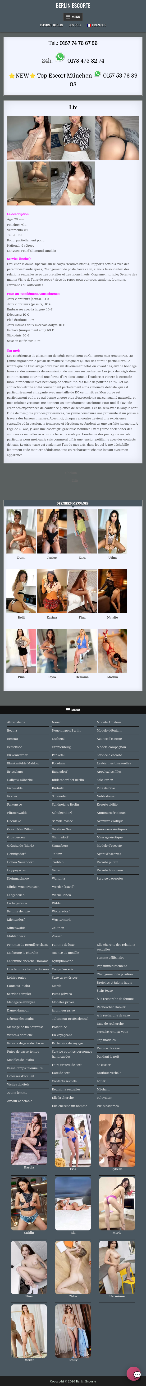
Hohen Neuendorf (20, 862)
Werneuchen (61, 895)
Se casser (103, 1065)
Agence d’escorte (109, 739)
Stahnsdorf (60, 837)
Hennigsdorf (16, 854)
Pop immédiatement (112, 966)
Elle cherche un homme (69, 1106)
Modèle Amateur (109, 722)
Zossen (57, 936)
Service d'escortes (110, 878)
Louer (101, 1081)
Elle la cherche (63, 1097)
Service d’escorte (109, 755)
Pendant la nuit (108, 1056)
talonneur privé (63, 1010)
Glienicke (14, 821)
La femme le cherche (22, 953)
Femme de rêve (108, 1048)
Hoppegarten (16, 870)
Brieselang (15, 771)
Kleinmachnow (18, 878)
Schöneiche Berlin (65, 804)
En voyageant (62, 1035)
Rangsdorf (59, 771)
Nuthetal (58, 739)
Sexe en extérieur (65, 977)
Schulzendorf (62, 813)
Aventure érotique (110, 821)
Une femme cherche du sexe (28, 969)
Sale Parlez (105, 780)
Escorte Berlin (51, 25)
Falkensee (14, 804)
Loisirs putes (16, 977)
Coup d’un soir (62, 969)
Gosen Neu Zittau (20, 829)
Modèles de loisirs (20, 1060)
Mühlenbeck (16, 936)
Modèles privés (63, 1002)
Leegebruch (16, 895)
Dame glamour (18, 1010)
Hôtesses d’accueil (20, 1076)
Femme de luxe (18, 911)
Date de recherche (110, 1023)
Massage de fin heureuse (25, 1027)
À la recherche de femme (115, 999)
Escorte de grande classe (25, 1043)
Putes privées (62, 994)
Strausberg (60, 845)
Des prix (75, 25)
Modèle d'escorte (109, 845)
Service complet (19, 994)
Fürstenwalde (17, 813)
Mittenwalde (16, 928)
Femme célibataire (110, 957)
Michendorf (16, 919)
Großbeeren (16, 837)
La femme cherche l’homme (28, 961)
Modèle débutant (109, 730)
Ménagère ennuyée (21, 1002)
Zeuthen (58, 928)
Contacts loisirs (18, 986)
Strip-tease (105, 990)
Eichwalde (15, 788)
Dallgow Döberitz (20, 780)
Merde (56, 986)
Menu (76, 17)
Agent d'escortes (109, 854)
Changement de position (115, 974)
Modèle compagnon (111, 747)
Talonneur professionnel (70, 1018)
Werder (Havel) (63, 887)
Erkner (12, 796)
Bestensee (14, 747)
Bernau (12, 739)
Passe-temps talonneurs (25, 1068)
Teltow (57, 854)
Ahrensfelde (16, 722)
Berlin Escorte (73, 5)
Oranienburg (61, 747)
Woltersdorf (61, 911)
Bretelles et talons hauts (114, 982)
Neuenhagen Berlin (66, 730)
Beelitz (12, 730)
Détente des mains (21, 1018)
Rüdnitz (58, 788)
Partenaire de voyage (67, 1043)
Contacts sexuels (64, 1081)
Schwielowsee (62, 821)
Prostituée (59, 1027)
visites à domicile (20, 1035)
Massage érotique (110, 837)
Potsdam (58, 763)
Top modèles (106, 1040)
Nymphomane (62, 961)
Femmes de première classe (28, 944)
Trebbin (58, 862)
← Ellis (73, 480)
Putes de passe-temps (23, 1051)
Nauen (57, 722)
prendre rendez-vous (112, 1031)
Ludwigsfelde (17, 903)
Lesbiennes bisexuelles (114, 763)
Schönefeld (60, 796)
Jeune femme (17, 1092)
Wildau (57, 903)
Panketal (58, 755)
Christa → (73, 473)
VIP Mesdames (108, 1106)
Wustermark (61, 919)
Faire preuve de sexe (67, 1065)
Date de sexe (61, 1073)
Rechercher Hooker (111, 1007)
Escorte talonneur (110, 870)
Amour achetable (19, 1101)
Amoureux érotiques (112, 829)
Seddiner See (61, 829)
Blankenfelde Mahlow (23, 763)
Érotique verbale (109, 1073)
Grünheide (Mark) (20, 845)
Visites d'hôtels (18, 1084)
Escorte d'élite (107, 804)
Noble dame (105, 796)
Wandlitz (58, 878)
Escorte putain (107, 862)
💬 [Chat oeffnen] (137, 1374)
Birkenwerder (17, 755)
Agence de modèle (65, 953)
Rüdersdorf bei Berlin (68, 780)
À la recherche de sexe (113, 1015)
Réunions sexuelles (66, 1089)
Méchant (103, 1089)
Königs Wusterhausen (23, 887)
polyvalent (104, 1097)
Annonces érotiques (111, 813)
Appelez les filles (109, 771)
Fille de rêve (106, 788)
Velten (56, 870)
